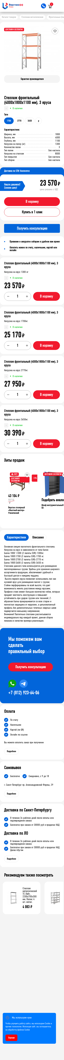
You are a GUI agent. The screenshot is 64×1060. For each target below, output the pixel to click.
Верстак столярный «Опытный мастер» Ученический (16, 510)
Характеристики (16, 537)
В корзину (32, 201)
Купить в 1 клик (32, 212)
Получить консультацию (30, 667)
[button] (57, 52)
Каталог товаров (9, 17)
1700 (9, 120)
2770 (19, 120)
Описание (38, 537)
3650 (30, 120)
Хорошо (11, 1037)
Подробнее (11, 751)
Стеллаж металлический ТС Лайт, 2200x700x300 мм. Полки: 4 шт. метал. (30, 895)
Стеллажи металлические (32, 17)
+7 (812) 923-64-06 (23, 692)
